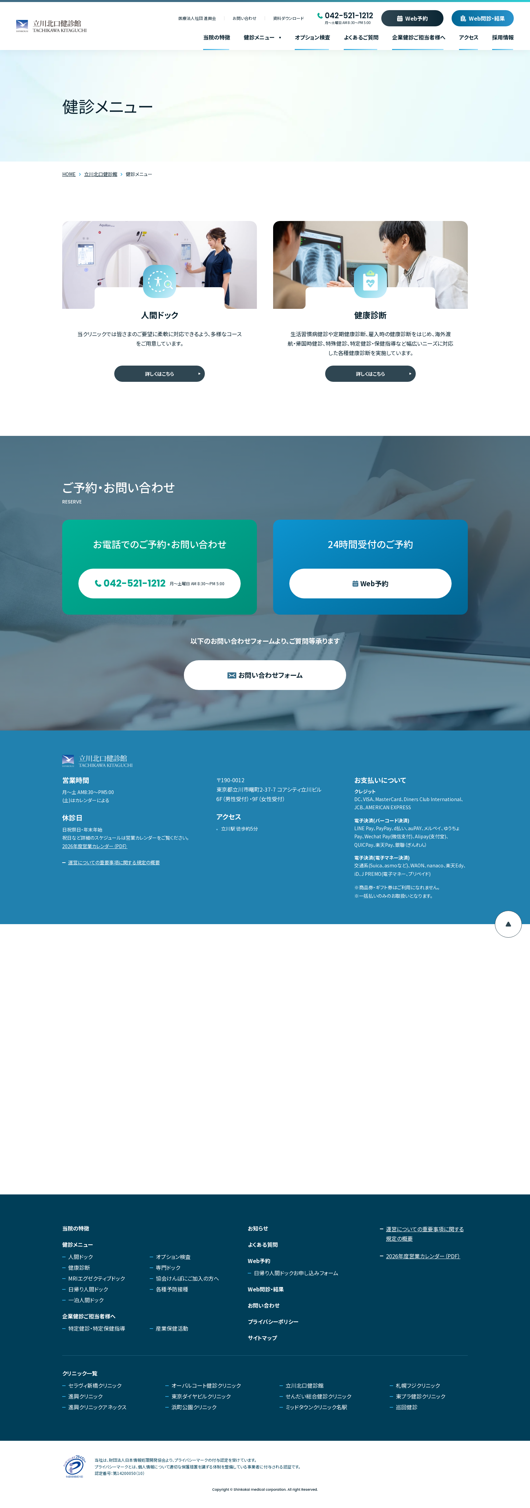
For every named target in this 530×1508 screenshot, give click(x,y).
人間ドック (80, 1257)
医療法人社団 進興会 (197, 18)
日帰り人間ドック (88, 1289)
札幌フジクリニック (418, 1385)
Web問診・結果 (487, 18)
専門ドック (168, 1267)
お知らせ (258, 1228)
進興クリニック (85, 1396)
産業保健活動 (172, 1328)
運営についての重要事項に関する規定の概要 (114, 862)
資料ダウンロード (288, 18)
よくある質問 (263, 1244)
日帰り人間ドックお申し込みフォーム (296, 1273)
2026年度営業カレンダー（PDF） (94, 846)
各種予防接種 (172, 1289)
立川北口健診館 (304, 1385)
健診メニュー (262, 37)
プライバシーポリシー (273, 1321)
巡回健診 (406, 1407)
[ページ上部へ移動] (508, 924)
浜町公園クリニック (193, 1407)
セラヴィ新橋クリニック (94, 1385)
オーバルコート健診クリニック (206, 1385)
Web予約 (416, 18)
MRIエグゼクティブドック (96, 1278)
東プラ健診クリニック (420, 1396)
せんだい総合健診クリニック (318, 1396)
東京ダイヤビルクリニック (201, 1396)
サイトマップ (262, 1338)
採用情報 (503, 37)
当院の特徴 (216, 37)
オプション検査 (312, 37)
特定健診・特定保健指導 (96, 1328)
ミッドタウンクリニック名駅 (316, 1407)
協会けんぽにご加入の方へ (187, 1278)
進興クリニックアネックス (97, 1407)
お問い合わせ (245, 18)
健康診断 (79, 1267)
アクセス (469, 37)
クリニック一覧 (79, 1373)
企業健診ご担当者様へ (418, 37)
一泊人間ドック (85, 1300)
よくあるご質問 (361, 37)
